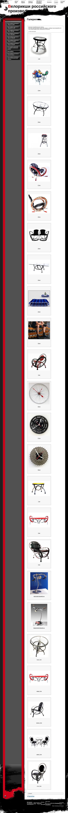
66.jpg (39, 406)
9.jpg (39, 564)
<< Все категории (32, 31)
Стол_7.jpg (39, 659)
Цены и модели (23, 2)
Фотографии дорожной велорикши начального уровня (12, 48)
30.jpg (39, 280)
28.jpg (39, 216)
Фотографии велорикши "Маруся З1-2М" (13, 24)
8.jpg (39, 533)
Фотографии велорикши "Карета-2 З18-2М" (13, 41)
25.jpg (39, 122)
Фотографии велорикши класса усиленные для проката (13, 58)
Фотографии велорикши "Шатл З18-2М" (13, 31)
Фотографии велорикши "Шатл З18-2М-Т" (13, 34)
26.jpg (39, 153)
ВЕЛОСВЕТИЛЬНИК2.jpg (39, 596)
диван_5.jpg (39, 691)
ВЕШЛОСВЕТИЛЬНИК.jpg (39, 628)
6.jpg (39, 375)
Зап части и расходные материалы (39, 2)
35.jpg (39, 343)
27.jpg (39, 185)
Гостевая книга (63, 2)
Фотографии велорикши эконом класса (13, 54)
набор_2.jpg (39, 754)
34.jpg (39, 311)
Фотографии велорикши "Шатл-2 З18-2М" (13, 37)
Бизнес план (16, 2)
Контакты (49, 2)
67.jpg (39, 438)
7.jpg (39, 501)
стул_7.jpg (39, 786)
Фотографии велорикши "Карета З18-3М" (13, 44)
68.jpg (39, 469)
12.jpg (39, 90)
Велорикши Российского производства (6, 2)
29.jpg (39, 248)
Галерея (56, 2)
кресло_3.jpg (39, 722)
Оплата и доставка (30, 2)
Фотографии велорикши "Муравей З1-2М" (13, 27)
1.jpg (39, 58)
